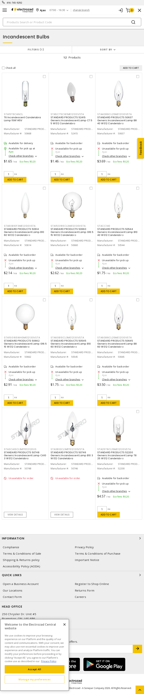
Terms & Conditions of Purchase (98, 553)
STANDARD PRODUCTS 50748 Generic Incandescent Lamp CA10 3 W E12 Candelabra (25, 455)
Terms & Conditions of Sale (22, 553)
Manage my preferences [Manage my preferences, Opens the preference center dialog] (34, 679)
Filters (36, 49)
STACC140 (103, 225)
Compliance (11, 547)
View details (15, 514)
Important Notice (87, 560)
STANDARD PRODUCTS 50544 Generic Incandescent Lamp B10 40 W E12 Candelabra (117, 232)
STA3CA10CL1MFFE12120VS (20, 449)
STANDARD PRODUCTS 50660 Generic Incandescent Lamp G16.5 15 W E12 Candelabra (72, 232)
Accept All (34, 669)
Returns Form (84, 590)
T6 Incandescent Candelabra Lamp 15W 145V (22, 119)
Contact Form (12, 597)
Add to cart (15, 179)
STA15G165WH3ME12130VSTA (22, 337)
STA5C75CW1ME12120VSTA (67, 114)
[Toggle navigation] (5, 10)
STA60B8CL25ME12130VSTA (114, 337)
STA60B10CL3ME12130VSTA (67, 337)
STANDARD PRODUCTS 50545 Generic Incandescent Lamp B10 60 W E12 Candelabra (71, 343)
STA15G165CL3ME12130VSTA (68, 225)
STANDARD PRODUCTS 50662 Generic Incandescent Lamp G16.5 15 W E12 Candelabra (25, 343)
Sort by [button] (106, 49)
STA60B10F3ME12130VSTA (20, 225)
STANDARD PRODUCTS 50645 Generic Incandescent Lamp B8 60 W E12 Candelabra (117, 343)
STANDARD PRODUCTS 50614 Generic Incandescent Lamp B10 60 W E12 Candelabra (24, 232)
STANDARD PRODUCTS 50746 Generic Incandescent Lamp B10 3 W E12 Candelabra (72, 455)
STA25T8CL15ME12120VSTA (114, 449)
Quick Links (72, 575)
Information (72, 538)
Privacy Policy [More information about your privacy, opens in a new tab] (48, 661)
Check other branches (21, 156)
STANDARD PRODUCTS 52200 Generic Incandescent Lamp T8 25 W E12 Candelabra (116, 455)
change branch (81, 10)
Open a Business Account (21, 584)
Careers (80, 597)
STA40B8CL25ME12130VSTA (114, 114)
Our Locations (12, 590)
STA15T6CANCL (13, 114)
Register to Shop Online (92, 584)
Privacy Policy (84, 547)
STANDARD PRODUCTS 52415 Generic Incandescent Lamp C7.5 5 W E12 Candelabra (71, 120)
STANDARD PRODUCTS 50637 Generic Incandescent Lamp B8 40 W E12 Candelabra (117, 120)
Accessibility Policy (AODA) (21, 566)
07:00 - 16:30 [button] (57, 10)
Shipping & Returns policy (21, 560)
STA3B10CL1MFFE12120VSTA (67, 449)
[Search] (72, 22)
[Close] (64, 624)
